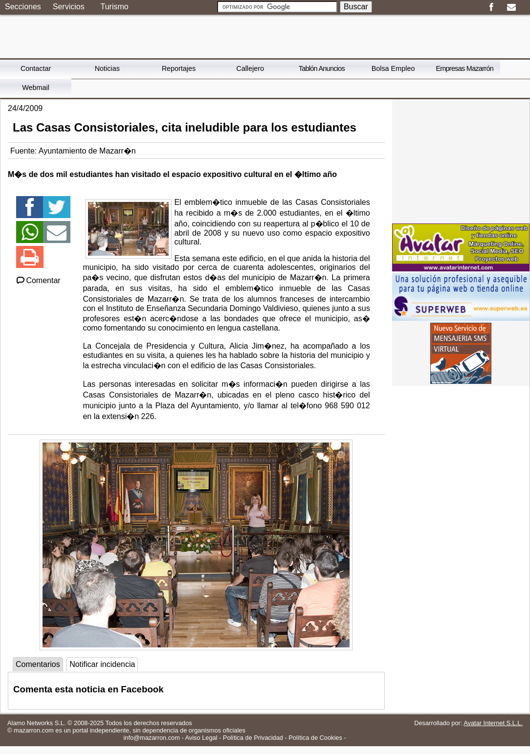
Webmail (35, 87)
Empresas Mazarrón (464, 68)
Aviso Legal (201, 737)
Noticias (107, 68)
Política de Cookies (315, 737)
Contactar (36, 68)
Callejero (250, 68)
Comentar (38, 280)
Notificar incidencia (102, 664)
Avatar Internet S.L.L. (493, 723)
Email (511, 7)
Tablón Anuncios (322, 68)
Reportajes (179, 68)
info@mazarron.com (151, 737)
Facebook (491, 7)
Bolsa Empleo (393, 68)
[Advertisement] (461, 160)
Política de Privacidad (253, 737)
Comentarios (38, 664)
